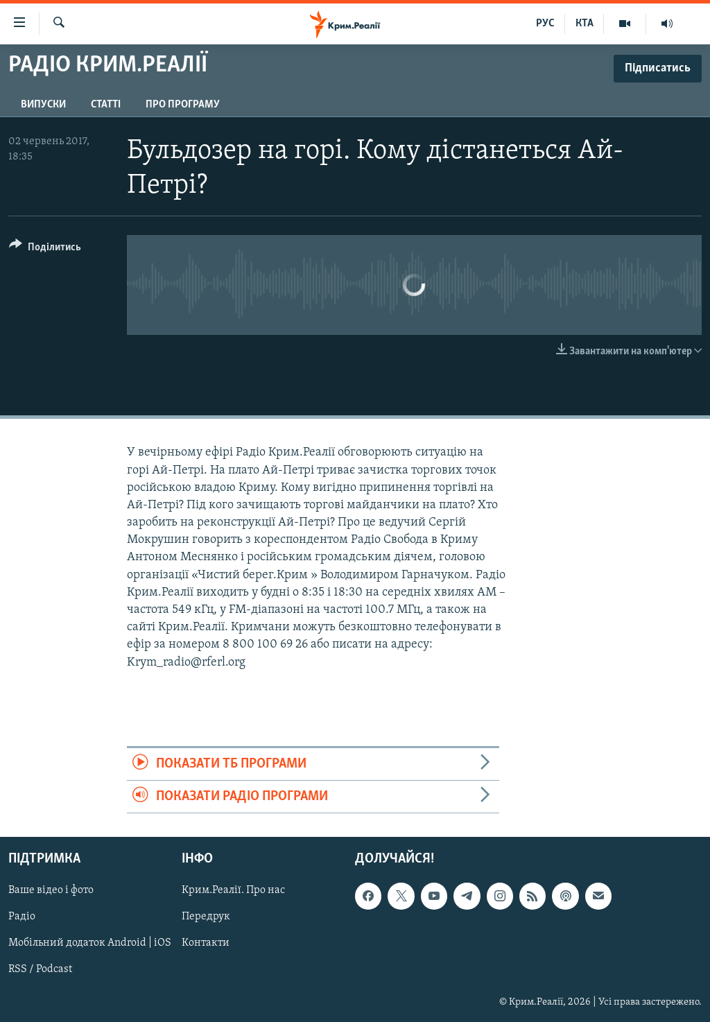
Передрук (206, 917)
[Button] (45, 249)
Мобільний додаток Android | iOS (89, 943)
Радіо (21, 917)
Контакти (206, 943)
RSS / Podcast (40, 970)
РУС (545, 23)
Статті (106, 104)
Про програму (183, 104)
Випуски (43, 104)
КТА (584, 23)
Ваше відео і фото (51, 891)
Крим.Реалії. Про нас (233, 891)
